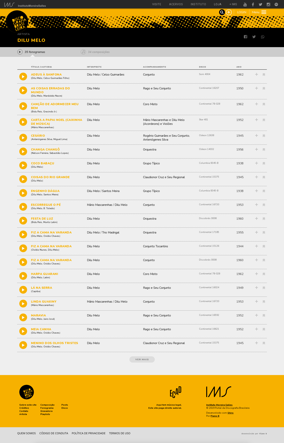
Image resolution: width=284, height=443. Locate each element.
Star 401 (203, 119)
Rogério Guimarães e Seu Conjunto (166, 136)
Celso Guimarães (113, 75)
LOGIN (241, 12)
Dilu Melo (37, 78)
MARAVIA (38, 315)
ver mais (142, 359)
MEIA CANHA (41, 329)
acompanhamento (154, 67)
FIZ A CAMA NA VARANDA (51, 232)
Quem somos (26, 433)
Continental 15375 (209, 176)
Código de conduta (53, 433)
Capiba (36, 291)
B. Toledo (48, 208)
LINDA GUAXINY (44, 302)
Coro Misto (150, 104)
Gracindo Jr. (49, 111)
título (35, 67)
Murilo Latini (50, 222)
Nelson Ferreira (40, 153)
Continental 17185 (209, 232)
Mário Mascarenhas (42, 127)
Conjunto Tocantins (155, 246)
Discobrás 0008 (208, 218)
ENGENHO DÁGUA (45, 191)
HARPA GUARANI (44, 274)
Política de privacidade (88, 433)
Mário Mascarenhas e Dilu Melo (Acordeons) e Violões (164, 122)
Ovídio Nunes (39, 249)
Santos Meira (50, 194)
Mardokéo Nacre (52, 95)
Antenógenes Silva (42, 139)
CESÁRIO (38, 136)
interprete (94, 67)
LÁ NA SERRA (41, 288)
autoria (46, 67)
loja (218, 4)
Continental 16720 (209, 204)
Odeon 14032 (206, 149)
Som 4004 (204, 74)
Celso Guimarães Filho (56, 78)
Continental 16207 (209, 88)
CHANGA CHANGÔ (45, 149)
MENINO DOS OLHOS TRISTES (54, 343)
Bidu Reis (37, 111)
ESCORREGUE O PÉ (46, 205)
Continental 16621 (209, 328)
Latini (46, 277)
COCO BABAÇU (42, 163)
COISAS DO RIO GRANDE (50, 177)
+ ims (233, 4)
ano (239, 67)
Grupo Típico (151, 163)
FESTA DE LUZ (42, 219)
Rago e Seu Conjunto (157, 88)
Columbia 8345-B (209, 163)
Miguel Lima (60, 139)
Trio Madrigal (110, 232)
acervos (176, 4)
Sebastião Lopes (59, 153)
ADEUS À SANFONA (46, 75)
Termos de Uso (119, 433)
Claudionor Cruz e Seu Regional (164, 177)
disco (202, 67)
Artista (23, 34)
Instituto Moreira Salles (219, 404)
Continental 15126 (209, 245)
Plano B (215, 415)
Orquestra (149, 149)
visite (156, 4)
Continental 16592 (209, 315)
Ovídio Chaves (51, 236)
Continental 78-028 (209, 103)
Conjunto (149, 75)
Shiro (230, 412)
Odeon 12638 (206, 135)
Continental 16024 (209, 287)
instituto (198, 4)
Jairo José (48, 319)
